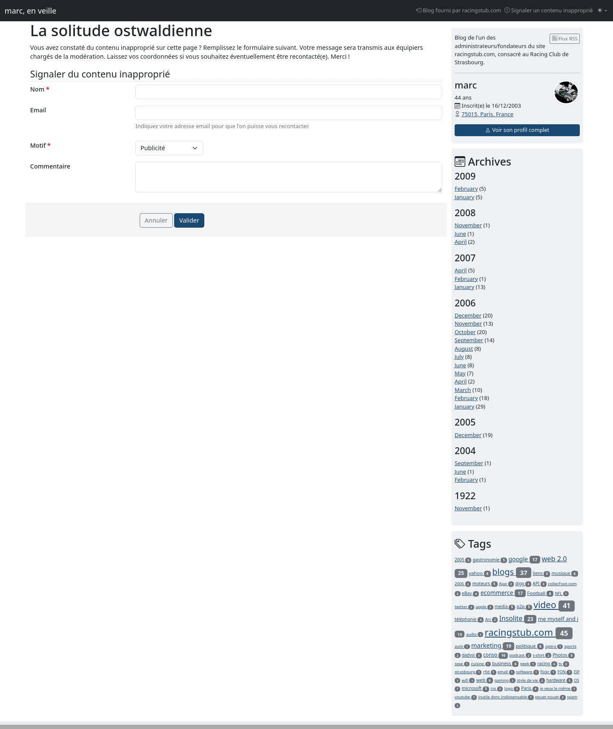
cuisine (481, 663)
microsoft (475, 688)
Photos (564, 655)
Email (38, 110)
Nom (39, 89)
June (460, 233)
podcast (521, 655)
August (464, 348)
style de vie (531, 680)
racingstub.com (529, 632)
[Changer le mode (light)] (602, 11)
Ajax (506, 583)
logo (512, 688)
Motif (40, 145)
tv (564, 663)
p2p (524, 606)
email (506, 672)
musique (564, 573)
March (463, 390)
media (505, 606)
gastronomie (490, 560)
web (484, 680)
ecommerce (503, 593)
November (468, 225)
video (554, 605)
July (459, 356)
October (465, 332)
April (461, 242)
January (464, 197)
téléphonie (469, 619)
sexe (462, 663)
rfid (489, 672)
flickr (548, 672)
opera (554, 646)
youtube (466, 697)
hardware (559, 680)
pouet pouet (550, 697)
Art (491, 619)
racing (547, 663)
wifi (468, 680)
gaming (504, 680)
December (468, 315)
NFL (561, 593)
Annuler (156, 220)
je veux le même (558, 688)
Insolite (517, 618)
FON (565, 672)
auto (462, 646)
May (460, 373)
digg (523, 583)
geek (528, 663)
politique (530, 646)
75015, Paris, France (487, 114)
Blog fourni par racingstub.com (458, 10)
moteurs (484, 583)
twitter (464, 606)
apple (484, 606)
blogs (511, 571)
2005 (463, 560)
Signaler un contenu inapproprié (548, 10)
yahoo (480, 573)
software (527, 672)
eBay (470, 593)
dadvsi (472, 655)
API (539, 583)
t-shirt (542, 655)
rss (496, 688)
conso (495, 654)
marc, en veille (30, 11)
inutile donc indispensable (505, 697)
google (524, 559)
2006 (463, 583)
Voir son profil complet (517, 130)
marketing (492, 645)
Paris (530, 688)
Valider (189, 220)
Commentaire (50, 166)
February (466, 188)
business (505, 663)
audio (474, 634)
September (469, 340)
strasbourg (468, 672)
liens (541, 573)
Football (540, 593)
